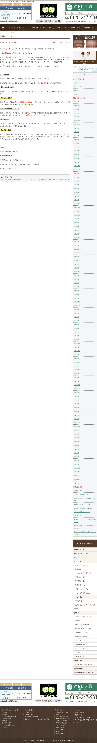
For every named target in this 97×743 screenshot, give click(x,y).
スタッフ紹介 (48, 28)
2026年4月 (76, 101)
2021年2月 (76, 336)
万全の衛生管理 (80, 577)
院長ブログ (77, 90)
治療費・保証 (75, 28)
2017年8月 (76, 483)
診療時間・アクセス (81, 585)
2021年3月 (76, 332)
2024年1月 (76, 203)
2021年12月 (77, 298)
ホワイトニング (80, 640)
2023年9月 (76, 218)
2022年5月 (76, 279)
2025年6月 (76, 139)
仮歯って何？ (77, 515)
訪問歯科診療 (79, 656)
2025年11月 (77, 120)
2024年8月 (76, 177)
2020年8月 (76, 358)
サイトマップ (79, 722)
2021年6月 (76, 320)
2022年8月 (76, 268)
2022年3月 (76, 286)
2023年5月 (76, 234)
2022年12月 (77, 252)
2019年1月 (76, 419)
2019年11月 (77, 385)
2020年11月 (77, 347)
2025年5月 (76, 143)
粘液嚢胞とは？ (78, 490)
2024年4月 (76, 192)
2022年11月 (77, 256)
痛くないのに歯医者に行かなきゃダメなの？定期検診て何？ (49, 179)
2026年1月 (76, 113)
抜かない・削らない (34, 28)
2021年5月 (76, 324)
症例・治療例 (78, 668)
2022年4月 (76, 283)
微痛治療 (78, 569)
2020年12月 (77, 343)
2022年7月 (76, 271)
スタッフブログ (65, 42)
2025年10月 (77, 124)
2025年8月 (76, 132)
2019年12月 (77, 381)
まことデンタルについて (82, 561)
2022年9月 (76, 264)
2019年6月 (76, 404)
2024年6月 (76, 185)
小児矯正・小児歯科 (81, 632)
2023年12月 (77, 207)
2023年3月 (76, 241)
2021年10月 (77, 305)
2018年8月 (76, 437)
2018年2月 (76, 460)
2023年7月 (76, 226)
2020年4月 (76, 373)
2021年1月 (76, 339)
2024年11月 (77, 166)
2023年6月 (76, 230)
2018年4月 (76, 453)
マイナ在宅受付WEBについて (85, 593)
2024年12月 (77, 162)
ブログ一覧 (79, 601)
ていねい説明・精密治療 (83, 573)
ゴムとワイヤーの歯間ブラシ (81, 494)
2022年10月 (77, 260)
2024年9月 (76, 173)
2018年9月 (76, 434)
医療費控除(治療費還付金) (83, 664)
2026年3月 (76, 105)
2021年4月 (76, 328)
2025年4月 (76, 147)
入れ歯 (77, 652)
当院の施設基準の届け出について (85, 672)
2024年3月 (76, 196)
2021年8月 (76, 313)
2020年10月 (77, 351)
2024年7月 (76, 181)
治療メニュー (62, 28)
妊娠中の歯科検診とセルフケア (82, 512)
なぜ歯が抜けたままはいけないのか (83, 508)
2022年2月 (76, 290)
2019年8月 (76, 396)
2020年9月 (76, 354)
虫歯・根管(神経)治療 (82, 624)
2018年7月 (76, 441)
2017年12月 (77, 468)
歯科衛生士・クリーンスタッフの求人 (85, 607)
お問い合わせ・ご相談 (81, 553)
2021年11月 (77, 302)
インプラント (79, 648)
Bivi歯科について (18, 28)
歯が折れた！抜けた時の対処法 (11, 179)
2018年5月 (76, 449)
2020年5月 (76, 370)
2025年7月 (76, 135)
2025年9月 (76, 128)
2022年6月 (76, 275)
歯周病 (77, 620)
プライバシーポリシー (82, 589)
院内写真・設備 (80, 581)
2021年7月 (76, 317)
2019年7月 (76, 400)
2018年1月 (76, 464)
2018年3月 (76, 456)
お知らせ (76, 83)
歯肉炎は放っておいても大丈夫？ (82, 504)
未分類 (75, 94)
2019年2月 (76, 415)
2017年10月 (77, 475)
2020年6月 (76, 366)
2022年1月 (76, 294)
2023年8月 (76, 222)
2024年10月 (77, 169)
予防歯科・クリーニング (83, 617)
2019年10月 (77, 388)
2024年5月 (76, 188)
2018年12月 (77, 422)
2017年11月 (77, 471)
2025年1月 (76, 158)
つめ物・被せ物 (80, 644)
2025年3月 (76, 151)
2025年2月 (76, 154)
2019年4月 (76, 411)
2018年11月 (77, 426)
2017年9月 (76, 479)
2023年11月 (77, 211)
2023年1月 (76, 249)
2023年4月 (76, 237)
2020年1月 (76, 377)
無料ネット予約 (79, 549)
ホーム (4, 28)
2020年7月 (76, 362)
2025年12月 (77, 117)
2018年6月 (76, 445)
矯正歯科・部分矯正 (81, 636)
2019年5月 (76, 407)
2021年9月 (76, 309)
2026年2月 (76, 109)
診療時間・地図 (89, 28)
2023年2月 (76, 245)
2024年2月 (76, 200)
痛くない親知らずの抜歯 (83, 628)
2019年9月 (76, 392)
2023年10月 (77, 215)
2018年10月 (77, 430)
